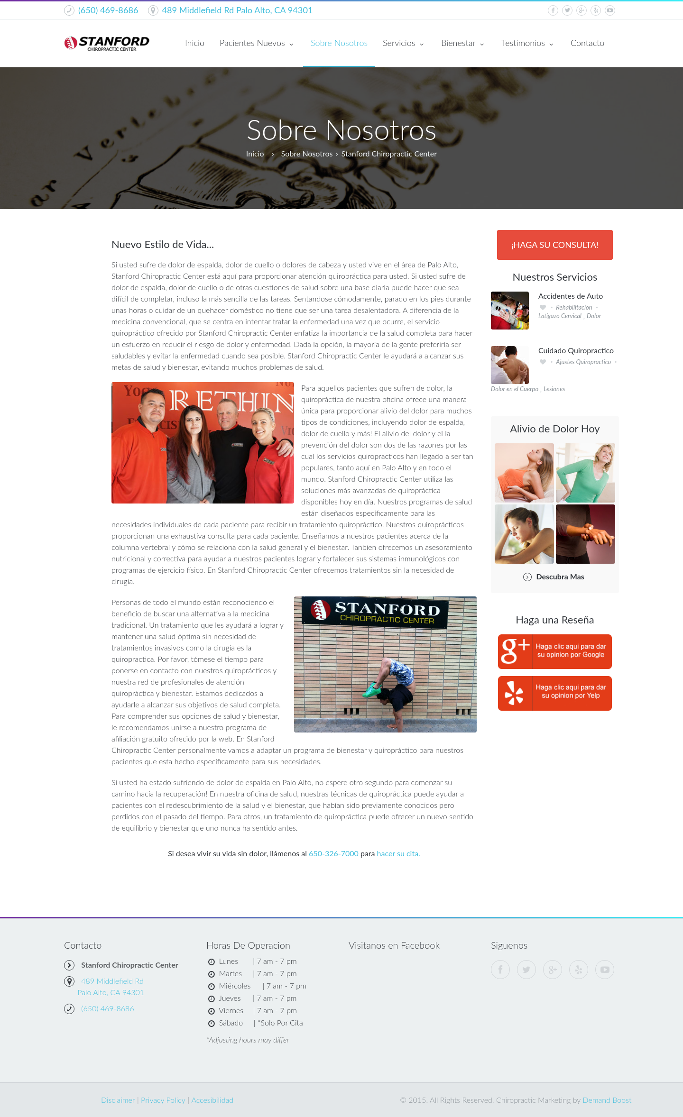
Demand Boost (606, 1099)
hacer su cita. (398, 853)
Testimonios (528, 43)
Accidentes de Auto (570, 296)
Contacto (587, 42)
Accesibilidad (212, 1099)
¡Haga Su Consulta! (555, 244)
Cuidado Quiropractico (576, 350)
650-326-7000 (334, 853)
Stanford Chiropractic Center (389, 153)
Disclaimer (118, 1099)
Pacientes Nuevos (257, 43)
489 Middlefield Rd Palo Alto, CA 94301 (237, 10)
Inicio (194, 42)
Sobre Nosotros (339, 42)
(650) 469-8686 (108, 10)
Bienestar (463, 43)
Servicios (404, 43)
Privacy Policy (163, 1099)
